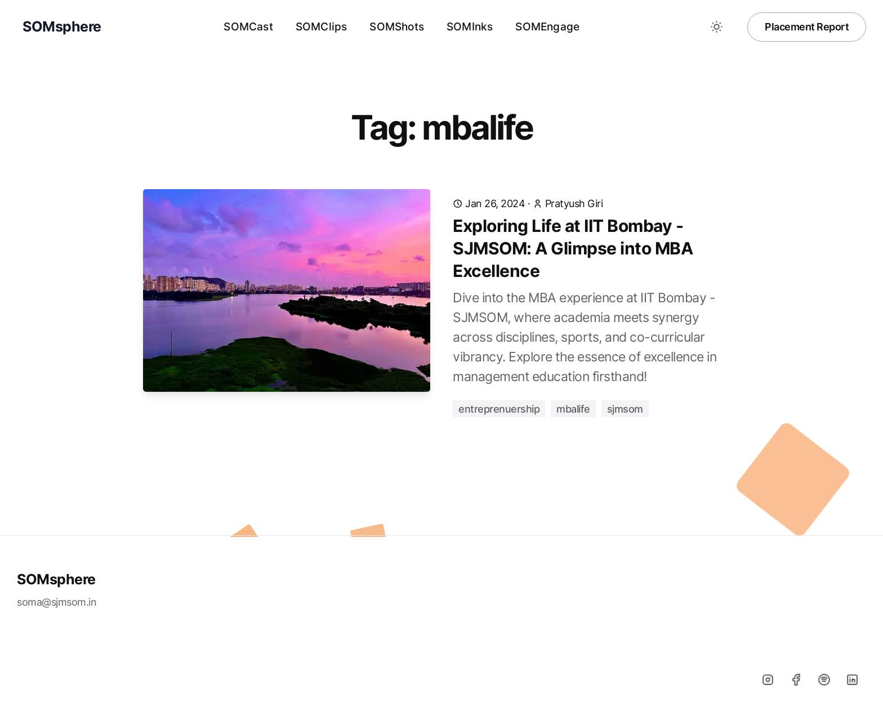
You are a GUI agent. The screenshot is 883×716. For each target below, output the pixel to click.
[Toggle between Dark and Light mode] (716, 27)
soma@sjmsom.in (56, 602)
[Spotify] (824, 679)
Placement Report (807, 27)
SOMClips (321, 26)
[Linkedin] (852, 679)
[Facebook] (796, 679)
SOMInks (470, 26)
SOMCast (248, 26)
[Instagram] (767, 679)
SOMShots (396, 26)
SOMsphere (56, 579)
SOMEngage (547, 26)
